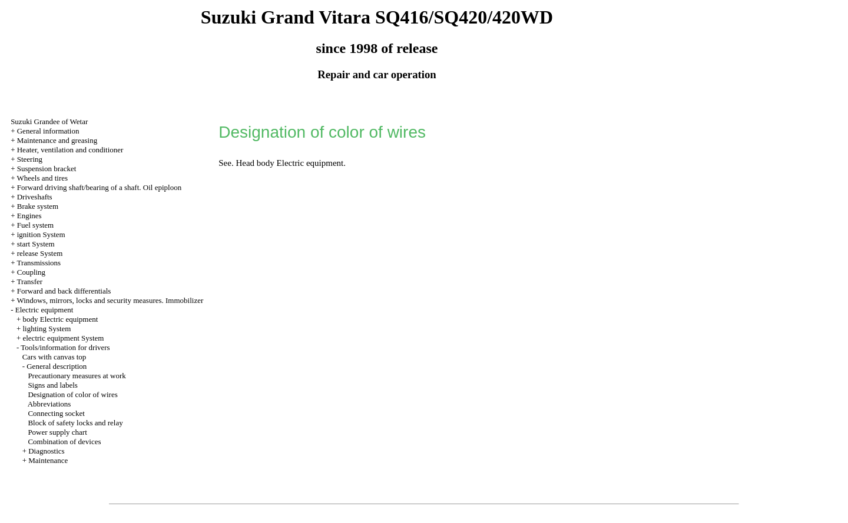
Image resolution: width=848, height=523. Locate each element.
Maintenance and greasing (57, 140)
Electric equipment (44, 309)
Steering (29, 159)
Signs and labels (53, 385)
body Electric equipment (60, 319)
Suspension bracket (47, 168)
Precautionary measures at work (76, 375)
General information (48, 130)
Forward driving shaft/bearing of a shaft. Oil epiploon (99, 187)
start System (36, 243)
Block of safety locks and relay (75, 422)
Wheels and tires (42, 178)
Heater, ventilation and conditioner (70, 149)
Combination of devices (64, 441)
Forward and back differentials (64, 291)
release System (40, 253)
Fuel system (35, 225)
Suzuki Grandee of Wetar (49, 121)
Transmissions (38, 262)
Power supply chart (57, 432)
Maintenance (48, 460)
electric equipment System (63, 338)
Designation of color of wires (72, 394)
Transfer (29, 281)
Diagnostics (46, 451)
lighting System (46, 328)
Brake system (37, 206)
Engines (29, 215)
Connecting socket (56, 413)
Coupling (31, 272)
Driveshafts (34, 196)
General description (56, 366)
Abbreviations (49, 403)
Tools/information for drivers (65, 347)
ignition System (41, 234)
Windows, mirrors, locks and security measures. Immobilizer (109, 300)
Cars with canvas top (54, 356)
